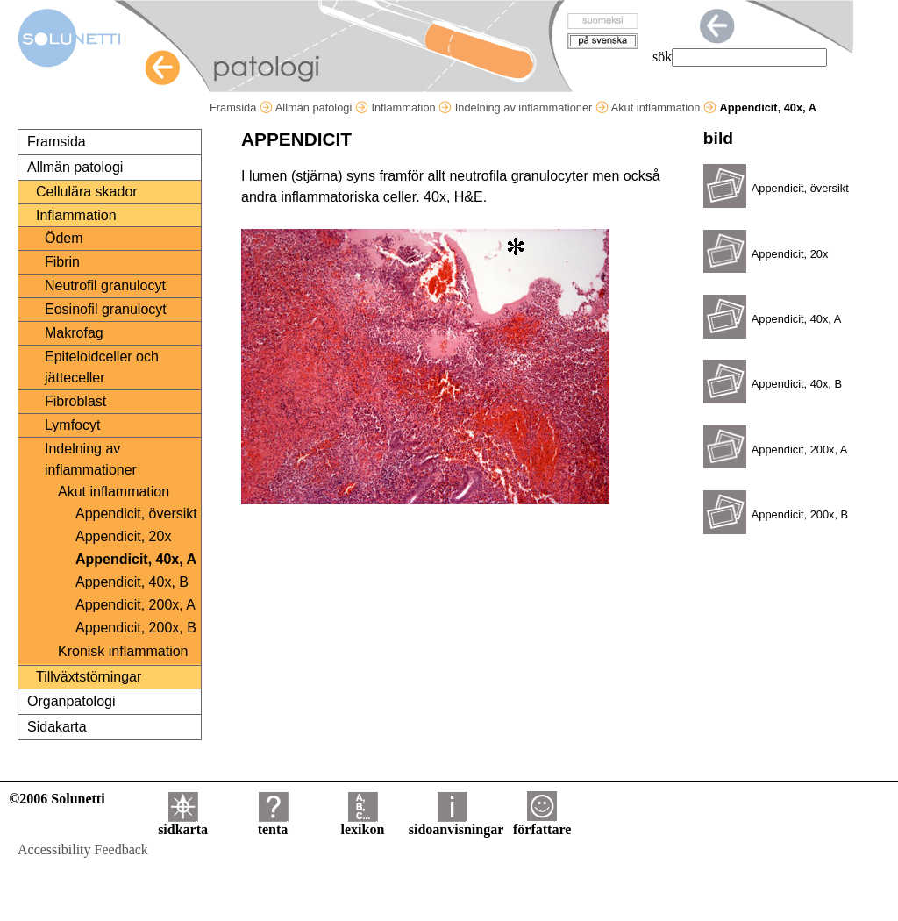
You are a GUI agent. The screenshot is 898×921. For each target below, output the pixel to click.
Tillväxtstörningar (88, 676)
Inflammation (411, 107)
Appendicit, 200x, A (135, 604)
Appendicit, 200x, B (135, 627)
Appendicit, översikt (136, 513)
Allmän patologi (321, 107)
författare (542, 823)
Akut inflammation (663, 107)
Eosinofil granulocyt (106, 309)
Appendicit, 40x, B (132, 582)
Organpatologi (71, 701)
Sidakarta (57, 726)
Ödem (64, 238)
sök (662, 56)
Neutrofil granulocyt (105, 285)
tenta (273, 823)
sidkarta (183, 823)
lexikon (362, 823)
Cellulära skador (87, 191)
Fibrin (62, 261)
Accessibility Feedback (83, 849)
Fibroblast (75, 401)
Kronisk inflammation (123, 651)
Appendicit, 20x (123, 536)
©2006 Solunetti (56, 798)
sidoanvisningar (456, 823)
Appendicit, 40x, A (135, 559)
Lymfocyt (72, 425)
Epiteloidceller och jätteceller (102, 367)
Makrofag (74, 332)
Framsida (241, 107)
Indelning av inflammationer (532, 107)
